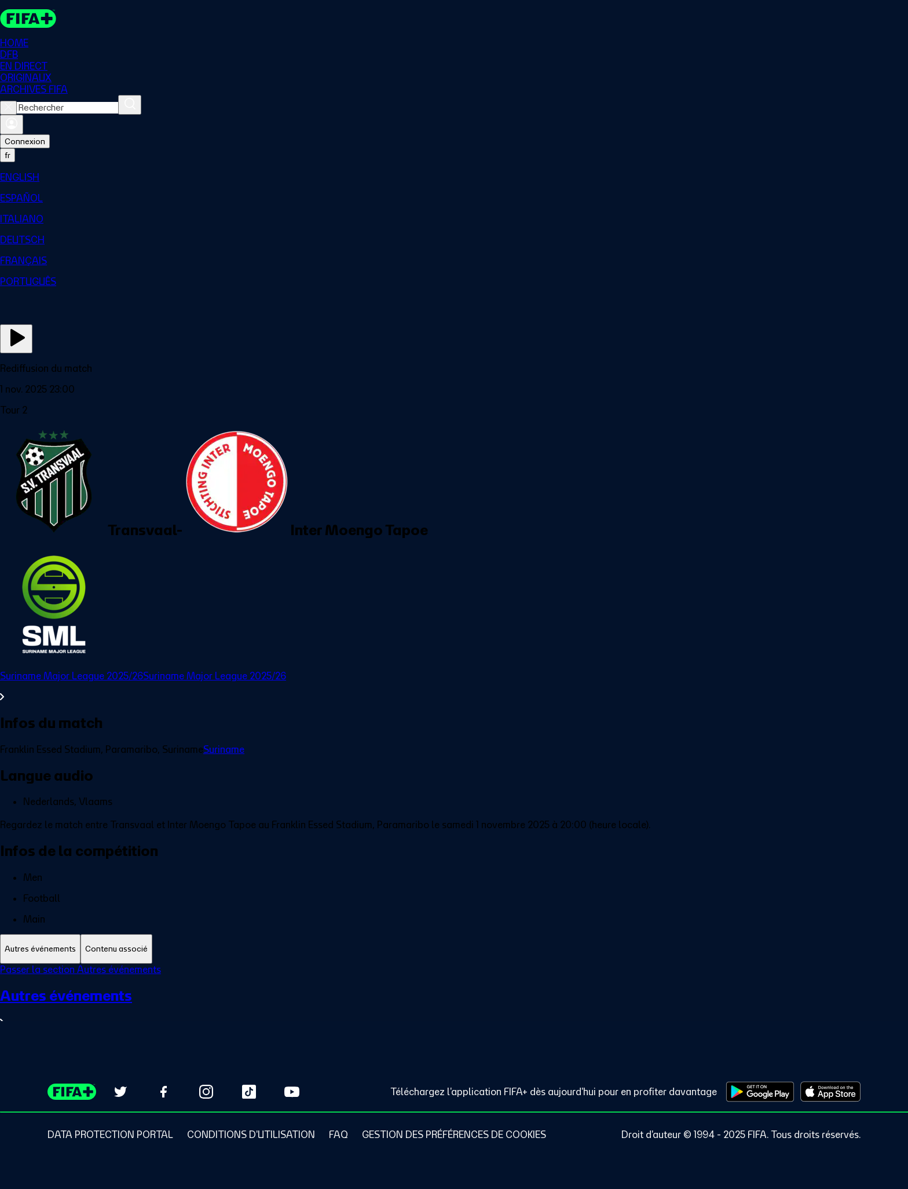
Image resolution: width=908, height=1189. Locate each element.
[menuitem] (454, 177)
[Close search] (8, 108)
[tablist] (454, 949)
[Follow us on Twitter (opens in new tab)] (120, 1091)
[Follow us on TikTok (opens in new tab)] (249, 1091)
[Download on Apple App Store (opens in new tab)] (830, 1091)
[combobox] (67, 108)
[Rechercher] (129, 105)
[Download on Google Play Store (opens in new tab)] (760, 1091)
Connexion (25, 141)
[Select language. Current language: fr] (7, 155)
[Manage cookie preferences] (454, 1134)
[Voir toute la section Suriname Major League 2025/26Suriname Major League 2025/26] (454, 686)
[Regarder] (16, 338)
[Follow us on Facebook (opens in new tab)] (163, 1091)
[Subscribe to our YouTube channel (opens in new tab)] (292, 1091)
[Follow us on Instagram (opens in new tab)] (206, 1091)
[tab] (40, 949)
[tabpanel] (454, 1003)
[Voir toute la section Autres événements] (454, 1007)
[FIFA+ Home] (28, 18)
